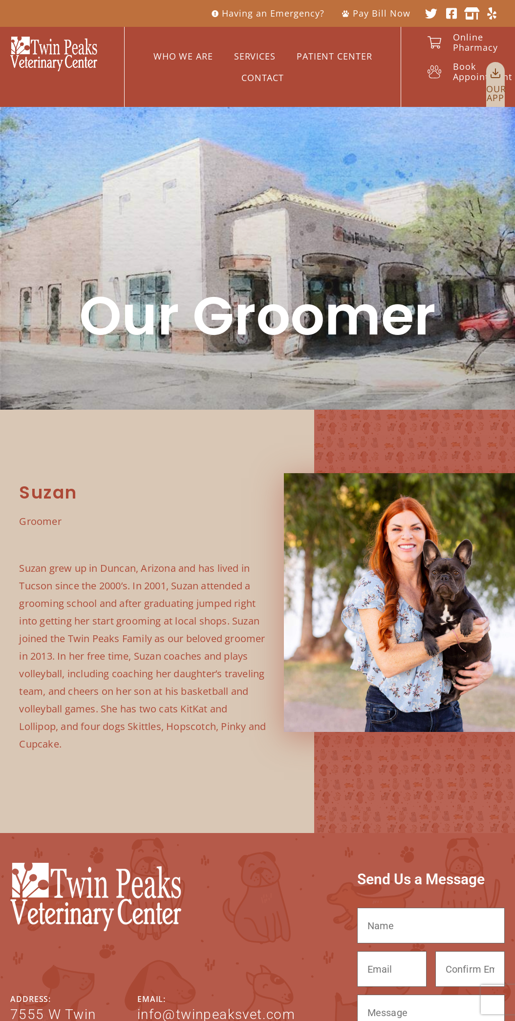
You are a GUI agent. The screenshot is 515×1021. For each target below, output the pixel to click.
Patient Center (334, 56)
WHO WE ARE (183, 56)
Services (255, 56)
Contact (262, 77)
